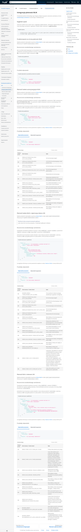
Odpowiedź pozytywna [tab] (23, 135)
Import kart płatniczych (5, 113)
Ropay (2, 107)
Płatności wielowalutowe (6, 122)
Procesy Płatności (5, 24)
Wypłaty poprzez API (5, 71)
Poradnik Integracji (41, 2)
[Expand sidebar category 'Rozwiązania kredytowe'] (11, 101)
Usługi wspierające (5, 93)
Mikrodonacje (4, 120)
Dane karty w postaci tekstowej (5, 45)
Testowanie (4, 95)
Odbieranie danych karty (6, 57)
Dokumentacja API (50, 2)
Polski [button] (73, 2)
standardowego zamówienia (23, 17)
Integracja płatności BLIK (6, 89)
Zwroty (2, 33)
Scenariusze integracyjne (7, 87)
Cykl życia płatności (4, 26)
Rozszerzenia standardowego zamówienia (73, 25)
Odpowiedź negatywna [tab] (35, 135)
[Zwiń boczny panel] (7, 530)
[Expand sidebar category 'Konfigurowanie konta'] (11, 15)
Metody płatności (4, 20)
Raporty (2, 142)
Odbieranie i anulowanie (6, 31)
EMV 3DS (3, 49)
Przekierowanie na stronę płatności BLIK (71, 13)
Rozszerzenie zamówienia (6, 59)
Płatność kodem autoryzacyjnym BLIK (72, 22)
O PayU (42, 530)
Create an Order (48, 127)
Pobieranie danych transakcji (4, 36)
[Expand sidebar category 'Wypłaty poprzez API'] (11, 71)
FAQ (69, 49)
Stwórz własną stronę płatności (6, 54)
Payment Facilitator (5, 130)
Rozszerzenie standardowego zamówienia (73, 17)
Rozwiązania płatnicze (6, 83)
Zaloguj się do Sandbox (73, 53)
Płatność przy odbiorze (5, 103)
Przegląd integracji (4, 18)
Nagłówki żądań (69, 11)
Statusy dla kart (4, 47)
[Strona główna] (16, 8)
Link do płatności (4, 105)
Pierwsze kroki (4, 12)
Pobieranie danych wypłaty (6, 73)
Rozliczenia (3, 134)
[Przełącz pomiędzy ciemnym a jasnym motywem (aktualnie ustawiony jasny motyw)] (78, 2)
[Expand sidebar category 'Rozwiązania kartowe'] (11, 98)
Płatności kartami (5, 40)
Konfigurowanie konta (4, 15)
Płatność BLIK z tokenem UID (71, 37)
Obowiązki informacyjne (6, 63)
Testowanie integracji (6, 77)
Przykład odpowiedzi (71, 19)
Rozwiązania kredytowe (3, 101)
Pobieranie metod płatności (6, 61)
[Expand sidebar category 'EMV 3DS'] (11, 50)
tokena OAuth (39, 42)
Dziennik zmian (67, 2)
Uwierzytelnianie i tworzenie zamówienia (5, 29)
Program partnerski (5, 128)
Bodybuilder (70, 51)
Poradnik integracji (5, 8)
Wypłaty (3, 67)
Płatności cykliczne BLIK (6, 91)
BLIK (2, 85)
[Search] (23, 2)
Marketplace (3, 116)
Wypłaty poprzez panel (5, 69)
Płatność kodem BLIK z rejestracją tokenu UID (72, 30)
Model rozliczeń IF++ (5, 136)
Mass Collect (3, 118)
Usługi (2, 111)
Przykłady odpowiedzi (71, 27)
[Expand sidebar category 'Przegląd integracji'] (11, 18)
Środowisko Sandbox (5, 79)
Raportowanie (4, 140)
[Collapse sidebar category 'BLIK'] (11, 85)
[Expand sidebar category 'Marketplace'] (11, 116)
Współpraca (4, 126)
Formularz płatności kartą (6, 42)
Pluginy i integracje (59, 2)
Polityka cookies (54, 530)
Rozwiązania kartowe (3, 98)
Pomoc (47, 530)
